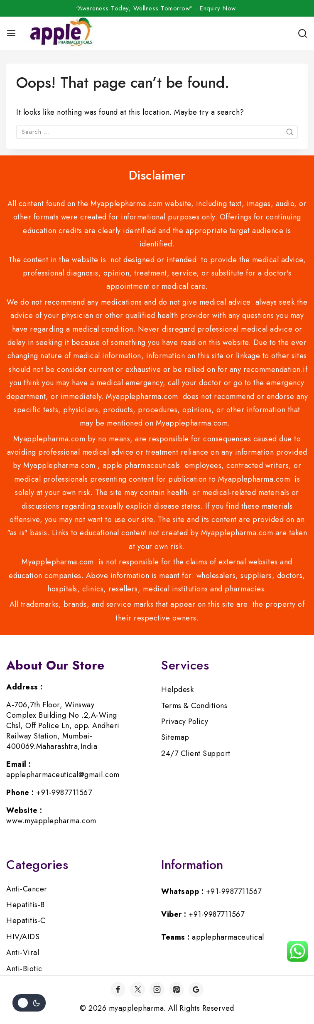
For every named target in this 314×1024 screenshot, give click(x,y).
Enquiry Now (219, 8)
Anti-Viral (22, 952)
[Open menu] (11, 33)
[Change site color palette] (29, 1003)
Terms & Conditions (194, 705)
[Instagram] (157, 989)
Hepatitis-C (26, 920)
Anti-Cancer (26, 889)
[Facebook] (117, 989)
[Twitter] (137, 989)
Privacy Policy (184, 721)
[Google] (196, 989)
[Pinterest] (176, 989)
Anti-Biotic (24, 968)
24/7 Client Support (196, 753)
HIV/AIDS (22, 936)
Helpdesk (177, 689)
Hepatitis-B (25, 904)
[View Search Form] (302, 33)
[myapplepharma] (60, 33)
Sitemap (175, 737)
